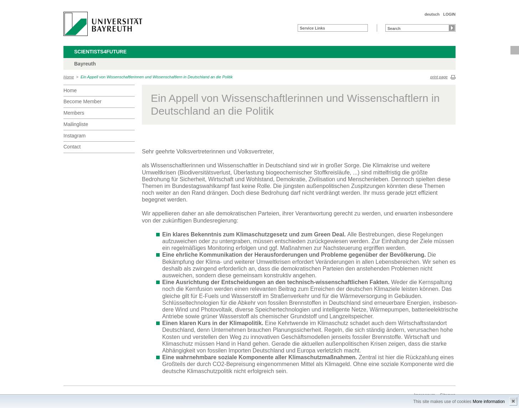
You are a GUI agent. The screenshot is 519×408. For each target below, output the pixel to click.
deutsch (432, 14)
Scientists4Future (100, 51)
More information (489, 401)
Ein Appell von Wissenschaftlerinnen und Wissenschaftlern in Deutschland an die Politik (157, 77)
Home (68, 77)
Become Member (82, 101)
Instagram (74, 135)
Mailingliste (75, 124)
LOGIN (449, 14)
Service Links (312, 28)
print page (439, 77)
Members (73, 113)
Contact (72, 147)
